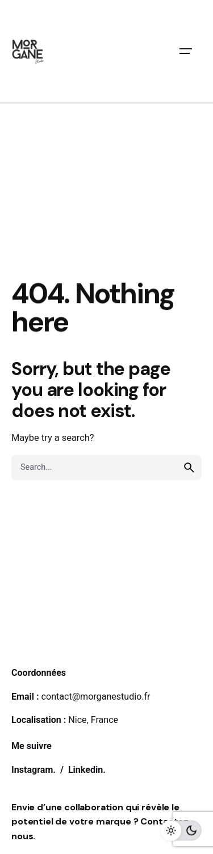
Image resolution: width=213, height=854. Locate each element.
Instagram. (34, 769)
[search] (189, 467)
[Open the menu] (186, 51)
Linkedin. (87, 769)
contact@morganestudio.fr (96, 696)
